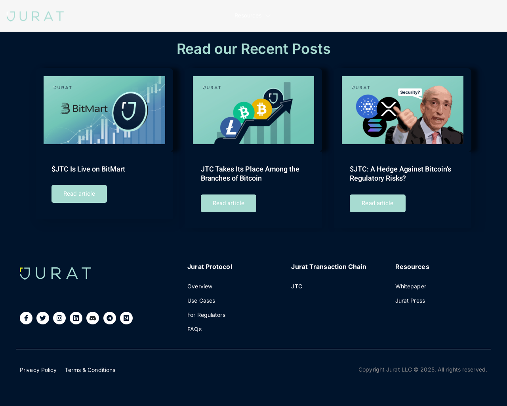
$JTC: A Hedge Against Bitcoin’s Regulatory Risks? (400, 174)
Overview (199, 282)
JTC (296, 282)
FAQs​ (194, 325)
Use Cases (201, 297)
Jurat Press (410, 297)
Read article (79, 193)
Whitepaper (410, 282)
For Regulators (206, 311)
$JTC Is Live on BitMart (88, 169)
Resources (253, 16)
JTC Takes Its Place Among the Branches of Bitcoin (250, 174)
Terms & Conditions (90, 366)
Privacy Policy (38, 366)
